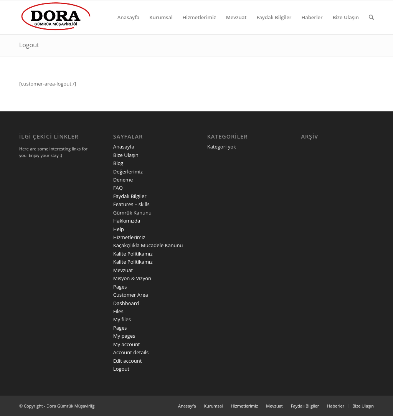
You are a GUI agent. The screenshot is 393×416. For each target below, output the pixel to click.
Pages (120, 286)
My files (122, 319)
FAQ (118, 187)
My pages (124, 335)
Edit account (127, 360)
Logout (29, 45)
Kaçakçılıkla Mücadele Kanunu (148, 245)
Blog (118, 163)
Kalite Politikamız (133, 253)
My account (126, 344)
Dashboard (126, 303)
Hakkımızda (126, 220)
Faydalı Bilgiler (130, 196)
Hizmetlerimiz (129, 237)
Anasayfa (123, 146)
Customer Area (130, 294)
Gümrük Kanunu (132, 212)
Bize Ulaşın (126, 155)
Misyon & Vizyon (132, 278)
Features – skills (131, 204)
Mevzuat (123, 270)
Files (118, 311)
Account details (131, 352)
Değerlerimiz (128, 171)
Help (118, 229)
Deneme (123, 179)
